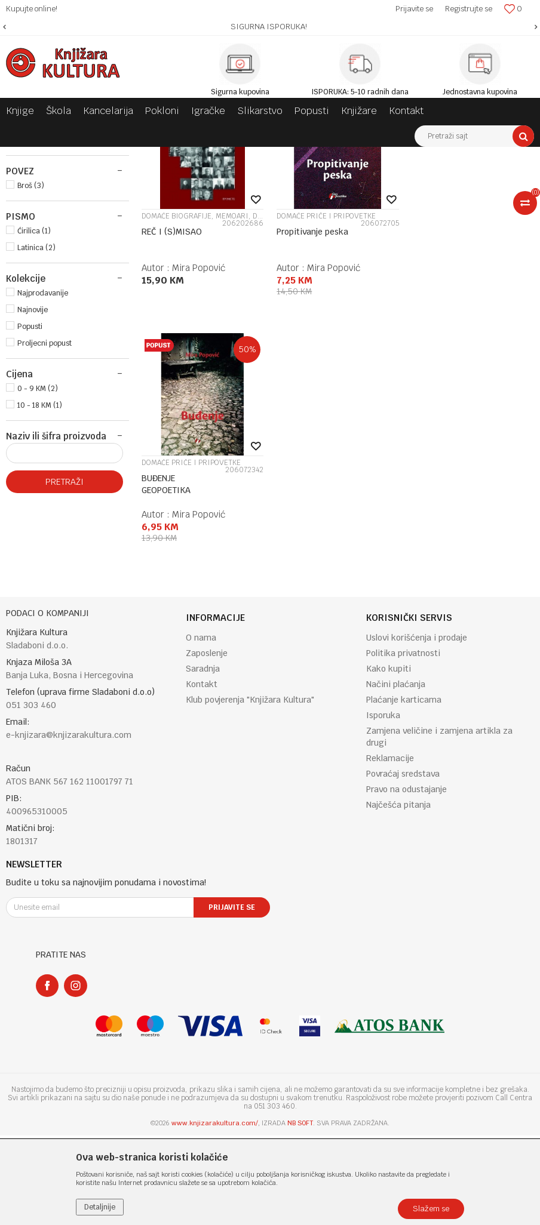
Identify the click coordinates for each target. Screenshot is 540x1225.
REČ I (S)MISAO (172, 378)
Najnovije (32, 456)
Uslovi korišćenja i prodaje (416, 726)
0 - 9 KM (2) (37, 535)
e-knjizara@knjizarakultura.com (68, 824)
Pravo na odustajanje (406, 878)
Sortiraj (447, 178)
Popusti (29, 473)
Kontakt (201, 773)
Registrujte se (468, 9)
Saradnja (203, 757)
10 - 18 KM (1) (39, 552)
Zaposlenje (207, 742)
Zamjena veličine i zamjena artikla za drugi (439, 825)
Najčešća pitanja (398, 893)
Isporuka (383, 804)
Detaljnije (99, 1207)
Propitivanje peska (312, 378)
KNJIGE (26, 206)
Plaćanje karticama (403, 788)
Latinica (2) (36, 394)
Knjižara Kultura (32, 156)
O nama (201, 726)
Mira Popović (198, 414)
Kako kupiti (388, 757)
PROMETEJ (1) (41, 287)
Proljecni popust (44, 490)
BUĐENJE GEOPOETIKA (436, 384)
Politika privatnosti (403, 742)
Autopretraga (395, 178)
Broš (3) (30, 332)
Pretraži (64, 628)
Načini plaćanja (395, 773)
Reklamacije (390, 847)
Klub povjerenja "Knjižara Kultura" (250, 788)
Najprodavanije (42, 440)
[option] (270, 27)
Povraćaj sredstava (403, 862)
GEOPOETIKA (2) (45, 270)
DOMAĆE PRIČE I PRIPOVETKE (326, 363)
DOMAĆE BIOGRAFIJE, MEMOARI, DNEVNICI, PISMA (202, 363)
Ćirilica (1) (34, 378)
